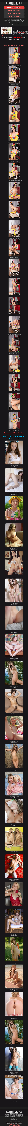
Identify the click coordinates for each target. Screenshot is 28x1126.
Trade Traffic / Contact (14, 1124)
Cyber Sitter (19, 1122)
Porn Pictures (14, 8)
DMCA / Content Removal (14, 1125)
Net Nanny (14, 1122)
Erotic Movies (14, 17)
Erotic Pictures (13, 14)
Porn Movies (14, 11)
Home (5, 45)
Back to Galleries (11, 45)
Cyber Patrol (8, 1122)
